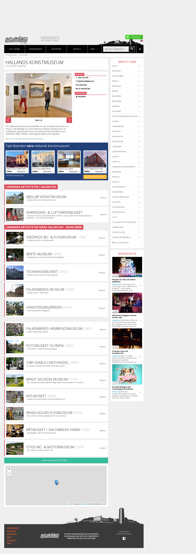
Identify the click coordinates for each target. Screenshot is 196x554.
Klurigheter (117, 136)
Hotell (77, 49)
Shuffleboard (118, 207)
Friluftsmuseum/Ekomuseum (124, 116)
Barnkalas (116, 86)
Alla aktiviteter (120, 242)
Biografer (116, 96)
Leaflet (70, 504)
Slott (114, 217)
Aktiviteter (23, 55)
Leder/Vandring (119, 151)
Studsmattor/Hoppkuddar (124, 222)
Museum (115, 182)
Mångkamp (116, 172)
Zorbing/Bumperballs (121, 237)
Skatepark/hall (118, 212)
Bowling (116, 106)
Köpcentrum (117, 141)
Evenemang (35, 49)
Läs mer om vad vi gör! (86, 538)
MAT (9, 537)
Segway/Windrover (120, 197)
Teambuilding (118, 227)
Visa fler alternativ (95, 176)
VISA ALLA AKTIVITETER (56, 460)
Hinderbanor (118, 126)
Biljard (115, 91)
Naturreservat (118, 187)
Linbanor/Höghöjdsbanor (123, 167)
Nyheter (56, 49)
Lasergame (116, 146)
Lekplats (116, 162)
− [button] (9, 473)
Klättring (116, 131)
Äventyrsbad (117, 76)
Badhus (115, 81)
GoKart (115, 121)
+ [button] (9, 469)
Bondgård (116, 101)
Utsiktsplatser (118, 232)
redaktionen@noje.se (124, 534)
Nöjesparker (117, 192)
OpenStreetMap (86, 504)
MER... (10, 543)
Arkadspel (116, 71)
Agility (115, 66)
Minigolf (116, 177)
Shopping (116, 202)
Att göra (14, 49)
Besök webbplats (86, 81)
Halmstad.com (11, 55)
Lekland (115, 157)
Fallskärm (116, 111)
